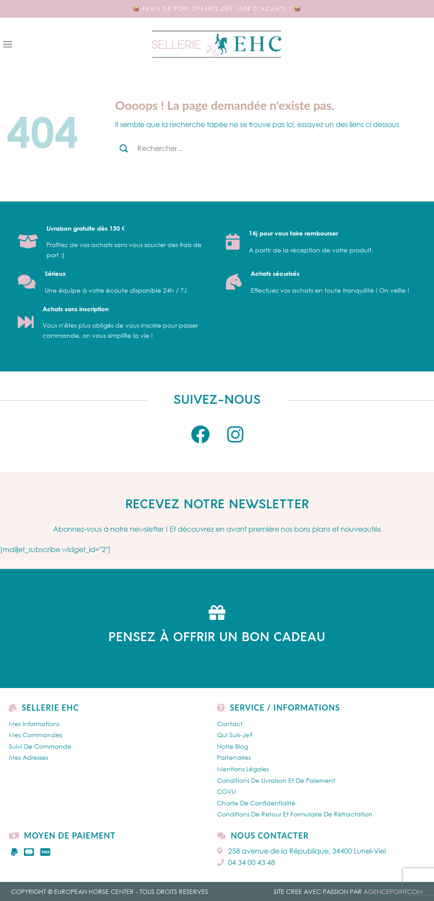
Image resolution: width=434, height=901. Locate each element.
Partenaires (234, 757)
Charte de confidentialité (256, 803)
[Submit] (123, 148)
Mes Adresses (28, 757)
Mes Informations (34, 723)
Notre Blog (232, 746)
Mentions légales (243, 769)
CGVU (226, 791)
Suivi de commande (40, 746)
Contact (230, 723)
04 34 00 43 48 (246, 862)
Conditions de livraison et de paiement (276, 780)
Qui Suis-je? (235, 735)
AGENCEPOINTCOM (393, 891)
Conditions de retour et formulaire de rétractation (294, 814)
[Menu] (7, 44)
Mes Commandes (35, 735)
